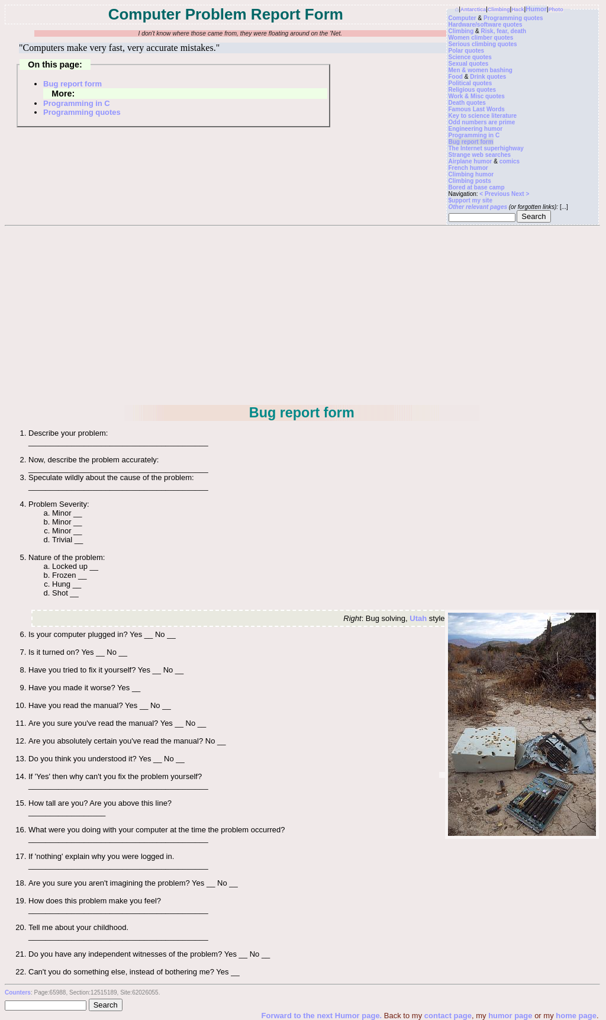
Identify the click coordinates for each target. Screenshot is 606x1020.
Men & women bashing (480, 70)
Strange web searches (480, 155)
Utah (418, 618)
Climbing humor (471, 174)
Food (456, 76)
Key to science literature (483, 115)
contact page (448, 1015)
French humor (468, 168)
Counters (18, 992)
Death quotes (467, 102)
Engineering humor (476, 129)
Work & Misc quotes (477, 96)
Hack (517, 9)
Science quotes (470, 57)
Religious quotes (473, 89)
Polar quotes (467, 50)
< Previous (495, 194)
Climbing (499, 9)
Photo (556, 9)
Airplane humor (470, 161)
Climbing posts (470, 181)
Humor (536, 8)
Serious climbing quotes (483, 44)
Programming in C (474, 135)
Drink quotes (488, 76)
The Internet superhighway (486, 148)
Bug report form (471, 142)
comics (509, 161)
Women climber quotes (481, 37)
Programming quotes (513, 18)
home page (576, 1015)
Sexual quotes (469, 63)
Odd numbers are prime (482, 122)
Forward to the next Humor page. (323, 1015)
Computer (462, 18)
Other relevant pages (478, 207)
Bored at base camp (477, 187)
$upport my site (470, 200)
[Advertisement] (302, 315)
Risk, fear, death (504, 31)
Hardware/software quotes (486, 24)
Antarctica (473, 9)
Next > (520, 194)
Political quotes (470, 83)
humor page (510, 1015)
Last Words (489, 109)
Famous (460, 109)
